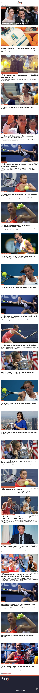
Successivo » (7, 673)
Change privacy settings (19, 690)
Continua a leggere (34, 47)
